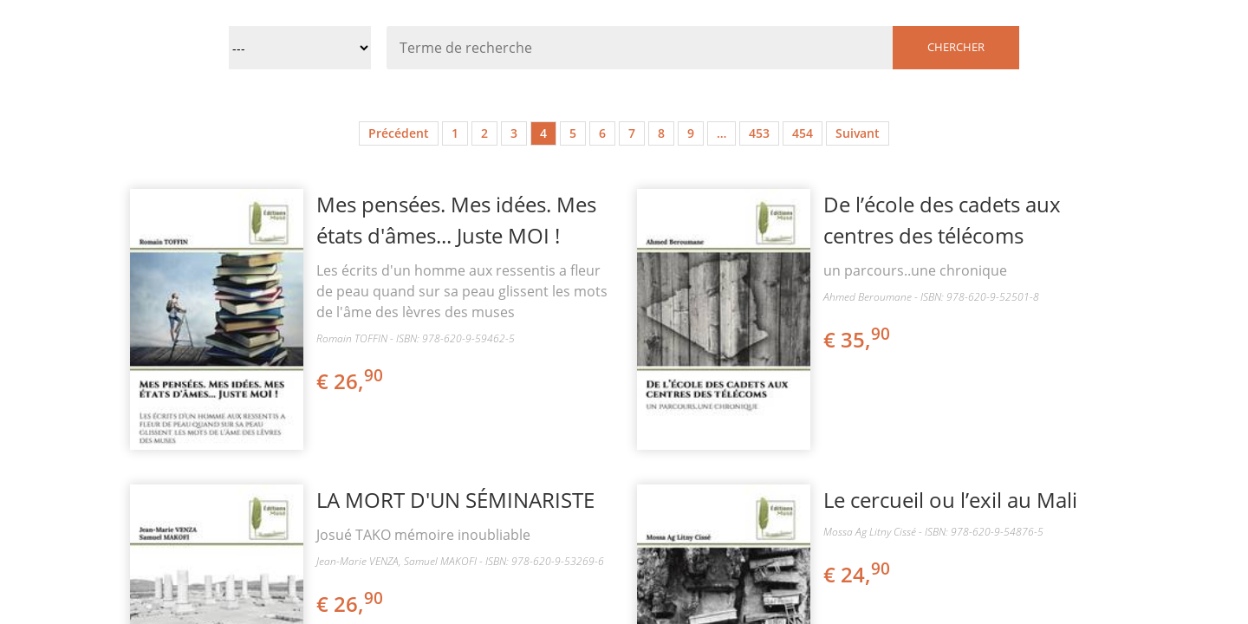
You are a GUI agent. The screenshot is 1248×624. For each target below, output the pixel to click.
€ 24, (858, 574)
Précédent (398, 133)
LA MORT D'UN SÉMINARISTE (455, 499)
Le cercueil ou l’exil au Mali (950, 499)
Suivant (857, 133)
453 (759, 133)
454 (802, 133)
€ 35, (858, 339)
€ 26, (351, 381)
